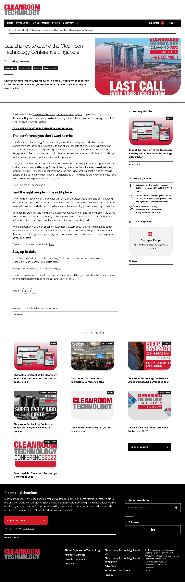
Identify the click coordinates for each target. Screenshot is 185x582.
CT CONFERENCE (41, 23)
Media (169, 118)
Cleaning (37, 68)
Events (56, 23)
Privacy (109, 575)
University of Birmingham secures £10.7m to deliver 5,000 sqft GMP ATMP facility (154, 188)
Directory (68, 23)
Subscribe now (139, 447)
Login (172, 23)
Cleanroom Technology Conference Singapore (57, 114)
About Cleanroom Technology (82, 550)
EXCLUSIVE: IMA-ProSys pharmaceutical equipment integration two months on (149, 209)
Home (10, 23)
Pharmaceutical (50, 68)
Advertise (110, 566)
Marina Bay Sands (26, 118)
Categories (22, 23)
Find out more (12, 538)
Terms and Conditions (118, 570)
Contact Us (71, 563)
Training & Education (48, 392)
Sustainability (25, 68)
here (42, 185)
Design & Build (10, 68)
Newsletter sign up (76, 559)
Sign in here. (28, 528)
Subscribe (156, 23)
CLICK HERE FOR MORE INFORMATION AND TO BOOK (42, 128)
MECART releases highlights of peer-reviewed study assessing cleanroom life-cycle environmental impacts (154, 198)
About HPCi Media (75, 554)
